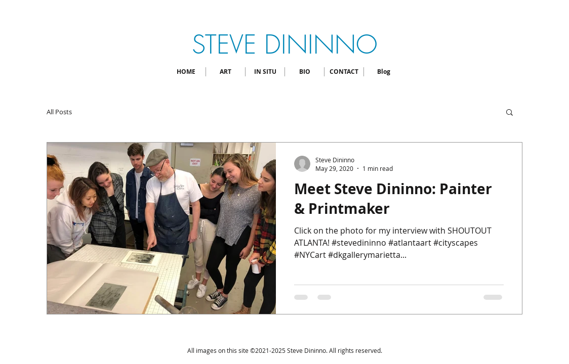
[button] (509, 113)
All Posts (59, 111)
